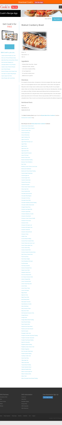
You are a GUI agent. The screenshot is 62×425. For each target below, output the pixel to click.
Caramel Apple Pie (25, 175)
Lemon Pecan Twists (25, 288)
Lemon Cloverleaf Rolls (26, 281)
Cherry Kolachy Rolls (25, 191)
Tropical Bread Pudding (26, 364)
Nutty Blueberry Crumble (26, 304)
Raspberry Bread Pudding (26, 344)
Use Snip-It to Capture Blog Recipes (8, 73)
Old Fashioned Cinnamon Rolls (27, 313)
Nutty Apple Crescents (25, 301)
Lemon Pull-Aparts (25, 290)
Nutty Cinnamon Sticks (26, 308)
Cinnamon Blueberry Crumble (27, 213)
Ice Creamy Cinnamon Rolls (27, 276)
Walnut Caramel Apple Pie (26, 371)
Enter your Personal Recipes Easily (8, 57)
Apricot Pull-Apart (24, 155)
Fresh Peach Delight (25, 258)
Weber (1, 403)
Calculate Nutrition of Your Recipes (8, 64)
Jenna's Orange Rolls (25, 279)
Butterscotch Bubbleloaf (26, 168)
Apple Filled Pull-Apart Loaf (26, 141)
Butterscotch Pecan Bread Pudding (28, 171)
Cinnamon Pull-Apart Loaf (26, 225)
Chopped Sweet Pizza (25, 207)
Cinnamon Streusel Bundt (26, 231)
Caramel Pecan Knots (25, 182)
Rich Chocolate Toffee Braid (27, 351)
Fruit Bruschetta (24, 263)
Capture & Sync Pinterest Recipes (8, 66)
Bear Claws (23, 164)
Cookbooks (25, 415)
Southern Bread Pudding (26, 353)
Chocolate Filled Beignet (26, 195)
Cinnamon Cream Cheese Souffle (28, 218)
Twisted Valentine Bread (26, 367)
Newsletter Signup (25, 401)
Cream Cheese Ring (25, 247)
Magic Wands (24, 292)
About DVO (23, 399)
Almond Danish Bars (25, 132)
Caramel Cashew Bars (26, 180)
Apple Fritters (24, 144)
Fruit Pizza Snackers (25, 265)
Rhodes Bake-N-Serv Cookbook (38, 123)
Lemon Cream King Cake (26, 283)
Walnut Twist (24, 376)
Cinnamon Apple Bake (25, 211)
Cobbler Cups (24, 236)
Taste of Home (3, 401)
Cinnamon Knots (24, 222)
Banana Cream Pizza (25, 157)
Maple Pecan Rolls (25, 297)
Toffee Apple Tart (24, 360)
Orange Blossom (24, 315)
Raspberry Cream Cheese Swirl (27, 346)
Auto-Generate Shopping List (7, 62)
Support (33, 415)
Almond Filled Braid (25, 135)
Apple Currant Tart (25, 139)
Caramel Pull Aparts (25, 184)
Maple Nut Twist (24, 295)
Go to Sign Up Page (48, 397)
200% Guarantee (24, 406)
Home (1, 415)
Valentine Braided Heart (26, 369)
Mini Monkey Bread (25, 299)
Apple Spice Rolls (25, 150)
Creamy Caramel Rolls (26, 249)
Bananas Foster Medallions (26, 162)
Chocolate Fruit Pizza (25, 198)
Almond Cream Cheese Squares (28, 128)
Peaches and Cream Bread (26, 326)
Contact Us (23, 397)
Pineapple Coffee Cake (26, 333)
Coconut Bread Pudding (26, 238)
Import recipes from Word (6, 75)
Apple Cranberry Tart (25, 137)
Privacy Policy (24, 403)
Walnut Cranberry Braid (26, 373)
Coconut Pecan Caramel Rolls (27, 240)
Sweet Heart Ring (25, 358)
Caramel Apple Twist (25, 177)
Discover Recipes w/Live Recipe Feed (9, 71)
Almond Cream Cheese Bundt (27, 125)
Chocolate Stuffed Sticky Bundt (27, 204)
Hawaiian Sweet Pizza (25, 272)
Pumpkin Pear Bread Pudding (27, 340)
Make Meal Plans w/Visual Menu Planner (9, 60)
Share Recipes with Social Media (8, 78)
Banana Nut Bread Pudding (27, 159)
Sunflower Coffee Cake (26, 355)
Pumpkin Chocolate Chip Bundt (27, 337)
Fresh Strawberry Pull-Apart (27, 261)
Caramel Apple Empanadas (27, 173)
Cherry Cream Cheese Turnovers (28, 186)
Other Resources (24, 408)
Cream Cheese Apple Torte (26, 245)
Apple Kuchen (24, 146)
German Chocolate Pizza (26, 267)
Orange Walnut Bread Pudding (27, 319)
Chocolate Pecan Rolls (26, 200)
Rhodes (1, 406)
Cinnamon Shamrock (25, 229)
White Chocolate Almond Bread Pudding (29, 378)
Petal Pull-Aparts (24, 331)
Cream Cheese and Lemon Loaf (27, 243)
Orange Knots (24, 317)
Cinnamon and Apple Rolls (26, 209)
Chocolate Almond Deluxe (26, 193)
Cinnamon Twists (24, 234)
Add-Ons (19, 415)
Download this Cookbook (26, 117)
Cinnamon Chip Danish (26, 216)
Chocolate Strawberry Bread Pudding (28, 202)
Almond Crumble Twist (26, 130)
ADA (1, 399)
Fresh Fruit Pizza (24, 256)
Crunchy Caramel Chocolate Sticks (28, 252)
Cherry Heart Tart (24, 189)
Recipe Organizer (7, 415)
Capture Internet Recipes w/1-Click (8, 55)
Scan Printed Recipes (5, 69)
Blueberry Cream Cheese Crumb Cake (29, 166)
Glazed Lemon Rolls (25, 270)
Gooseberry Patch (3, 397)
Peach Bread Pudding (25, 322)
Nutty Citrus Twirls (25, 310)
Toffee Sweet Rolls (25, 362)
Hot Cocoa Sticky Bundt (26, 274)
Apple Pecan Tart (24, 148)
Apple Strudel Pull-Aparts (26, 153)
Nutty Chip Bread (24, 306)
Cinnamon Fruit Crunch (26, 220)
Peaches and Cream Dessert (27, 328)
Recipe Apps (14, 415)
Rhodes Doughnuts (25, 349)
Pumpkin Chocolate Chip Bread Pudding (29, 335)
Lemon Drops (24, 285)
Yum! (30, 415)
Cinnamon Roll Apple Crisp (26, 227)
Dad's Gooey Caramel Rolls (27, 254)
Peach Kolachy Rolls (25, 324)
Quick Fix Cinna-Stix (25, 342)
